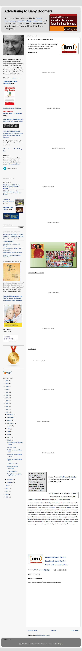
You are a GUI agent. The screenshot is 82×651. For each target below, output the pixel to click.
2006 (7, 494)
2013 (7, 403)
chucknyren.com (15, 78)
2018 (7, 389)
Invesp (10, 639)
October (9, 420)
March (9, 440)
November (10, 417)
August (9, 426)
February (10, 479)
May (8, 434)
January (9, 482)
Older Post (74, 630)
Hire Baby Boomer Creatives (12, 467)
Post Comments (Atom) (43, 635)
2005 (7, 497)
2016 (7, 395)
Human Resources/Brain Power (12, 239)
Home (53, 630)
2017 (7, 392)
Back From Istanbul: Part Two (55, 561)
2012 (7, 406)
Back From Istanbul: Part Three (56, 565)
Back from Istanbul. (13, 464)
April (9, 437)
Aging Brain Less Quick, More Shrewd (14, 474)
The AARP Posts (8, 241)
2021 (7, 381)
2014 (7, 400)
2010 (7, 412)
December (10, 414)
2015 (7, 398)
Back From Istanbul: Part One (55, 557)
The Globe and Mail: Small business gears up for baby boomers (11, 186)
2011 (7, 409)
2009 (7, 485)
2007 (7, 491)
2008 (7, 488)
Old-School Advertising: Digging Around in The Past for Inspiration (13, 235)
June (8, 431)
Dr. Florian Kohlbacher (68, 477)
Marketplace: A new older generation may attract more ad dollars (12, 192)
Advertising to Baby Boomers (28, 11)
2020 (7, 383)
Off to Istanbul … (12, 471)
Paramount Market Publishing (12, 108)
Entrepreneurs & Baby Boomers (12, 252)
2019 (7, 386)
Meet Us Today (11, 447)
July (8, 428)
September (10, 423)
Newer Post (33, 630)
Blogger (60, 644)
